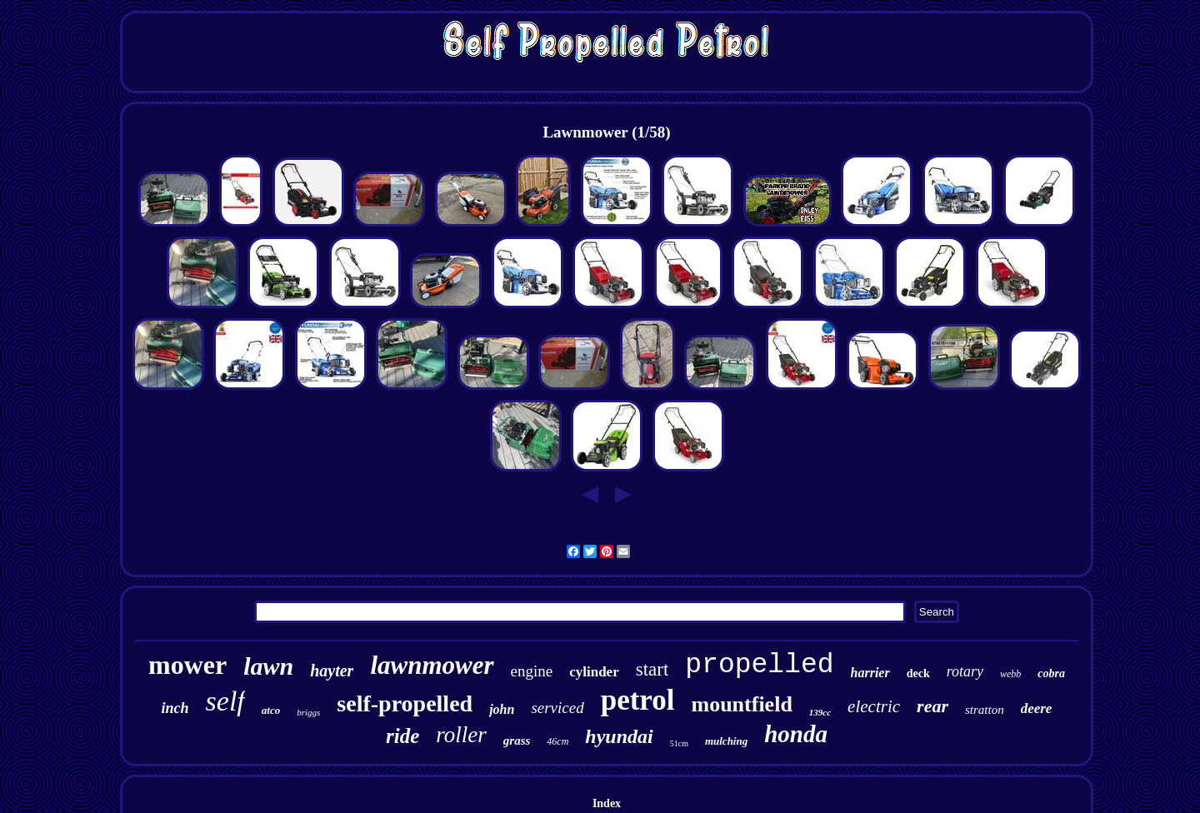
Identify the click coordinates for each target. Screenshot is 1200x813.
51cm (679, 743)
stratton (984, 709)
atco (271, 710)
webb (1010, 674)
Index (606, 803)
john (501, 709)
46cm (557, 741)
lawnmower (431, 665)
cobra (1051, 673)
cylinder (594, 672)
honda (796, 734)
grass (517, 740)
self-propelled (404, 703)
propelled (759, 665)
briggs (308, 712)
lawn (268, 666)
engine (532, 671)
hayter (331, 670)
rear (932, 706)
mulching (726, 741)
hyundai (618, 736)
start (652, 669)
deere (1036, 708)
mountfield (742, 704)
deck (918, 673)
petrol (638, 700)
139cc (820, 712)
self (225, 701)
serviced (557, 707)
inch (175, 708)
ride (402, 736)
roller (461, 734)
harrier (870, 673)
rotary (965, 671)
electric (874, 706)
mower (187, 665)
